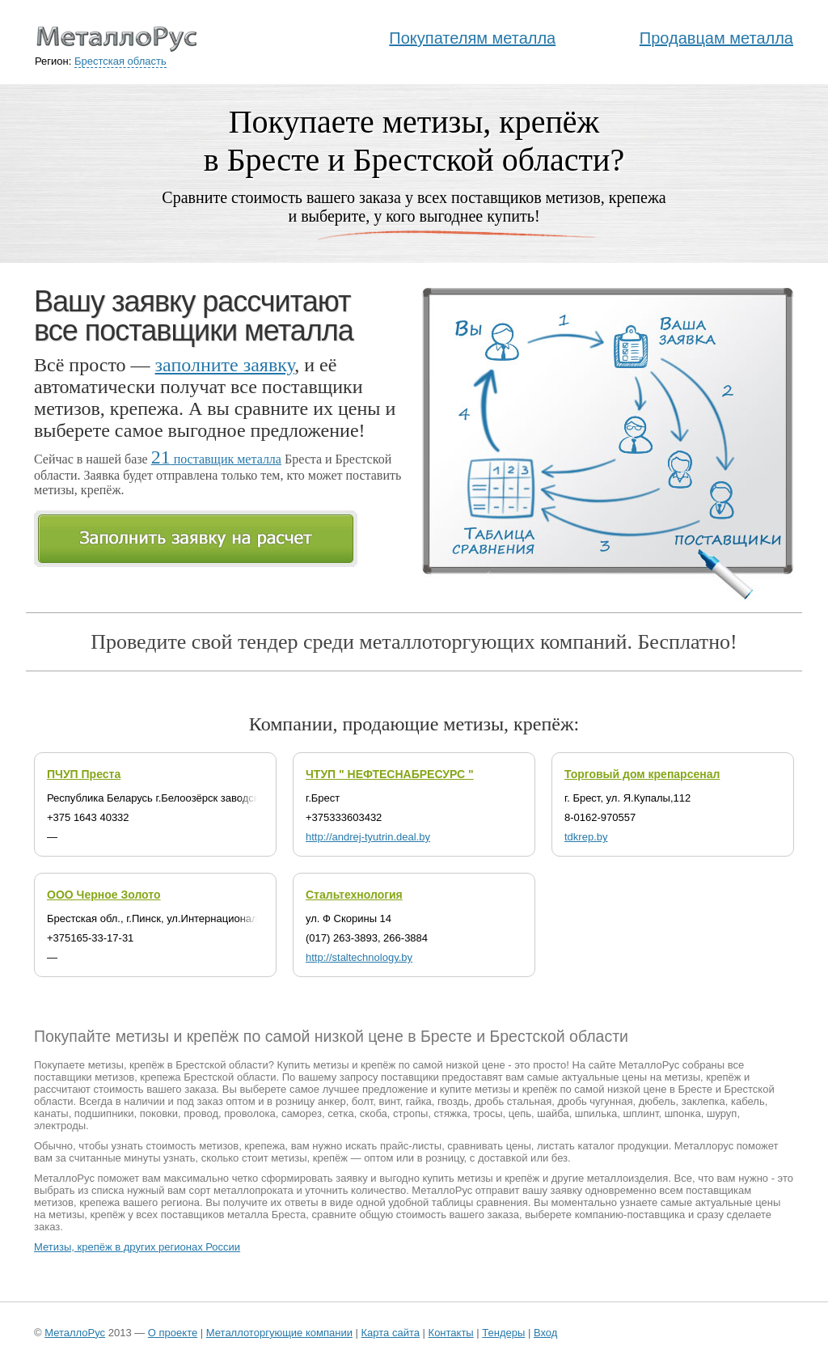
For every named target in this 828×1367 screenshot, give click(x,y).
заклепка (703, 1101)
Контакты (451, 1333)
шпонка (683, 1113)
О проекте (172, 1333)
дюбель (657, 1101)
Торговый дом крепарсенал (642, 774)
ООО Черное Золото (104, 894)
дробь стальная (513, 1101)
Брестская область (120, 61)
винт (389, 1101)
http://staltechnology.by (359, 957)
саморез (301, 1113)
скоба (373, 1113)
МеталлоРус (74, 1333)
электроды (60, 1125)
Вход (545, 1333)
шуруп (722, 1113)
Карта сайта (390, 1333)
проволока (249, 1113)
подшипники (104, 1113)
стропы (410, 1113)
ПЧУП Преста (83, 774)
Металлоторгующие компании (279, 1333)
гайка (419, 1101)
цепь (520, 1113)
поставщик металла (216, 459)
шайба (552, 1113)
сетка (340, 1113)
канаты (51, 1113)
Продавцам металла (716, 38)
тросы (487, 1113)
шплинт (640, 1113)
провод (201, 1113)
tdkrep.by (585, 837)
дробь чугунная (594, 1101)
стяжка (450, 1113)
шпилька (596, 1113)
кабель (748, 1101)
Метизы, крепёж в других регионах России (137, 1247)
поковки (159, 1113)
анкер (332, 1101)
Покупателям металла (472, 38)
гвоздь (453, 1101)
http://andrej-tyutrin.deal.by (368, 837)
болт (363, 1101)
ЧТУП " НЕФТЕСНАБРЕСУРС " (390, 774)
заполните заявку (225, 364)
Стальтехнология (354, 894)
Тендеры (503, 1333)
